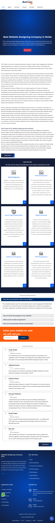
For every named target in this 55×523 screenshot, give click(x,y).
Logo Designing (33, 475)
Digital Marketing (41, 215)
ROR (34, 520)
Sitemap (28, 520)
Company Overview (7, 489)
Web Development (41, 176)
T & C (22, 520)
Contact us (40, 7)
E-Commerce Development (36, 466)
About (9, 7)
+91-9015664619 (37, 501)
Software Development (13, 257)
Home (3, 7)
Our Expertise (5, 505)
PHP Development (41, 257)
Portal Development (34, 478)
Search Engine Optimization (14, 215)
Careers (24, 7)
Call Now (27, 50)
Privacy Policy (15, 520)
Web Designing (13, 177)
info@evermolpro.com (38, 506)
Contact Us (40, 520)
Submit (23, 337)
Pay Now (31, 7)
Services (17, 7)
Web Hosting (5, 502)
